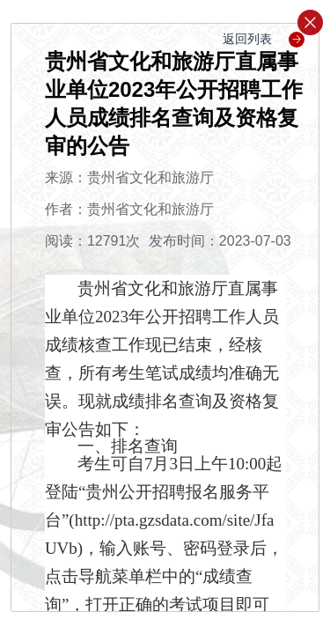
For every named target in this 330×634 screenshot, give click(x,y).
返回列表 (263, 39)
